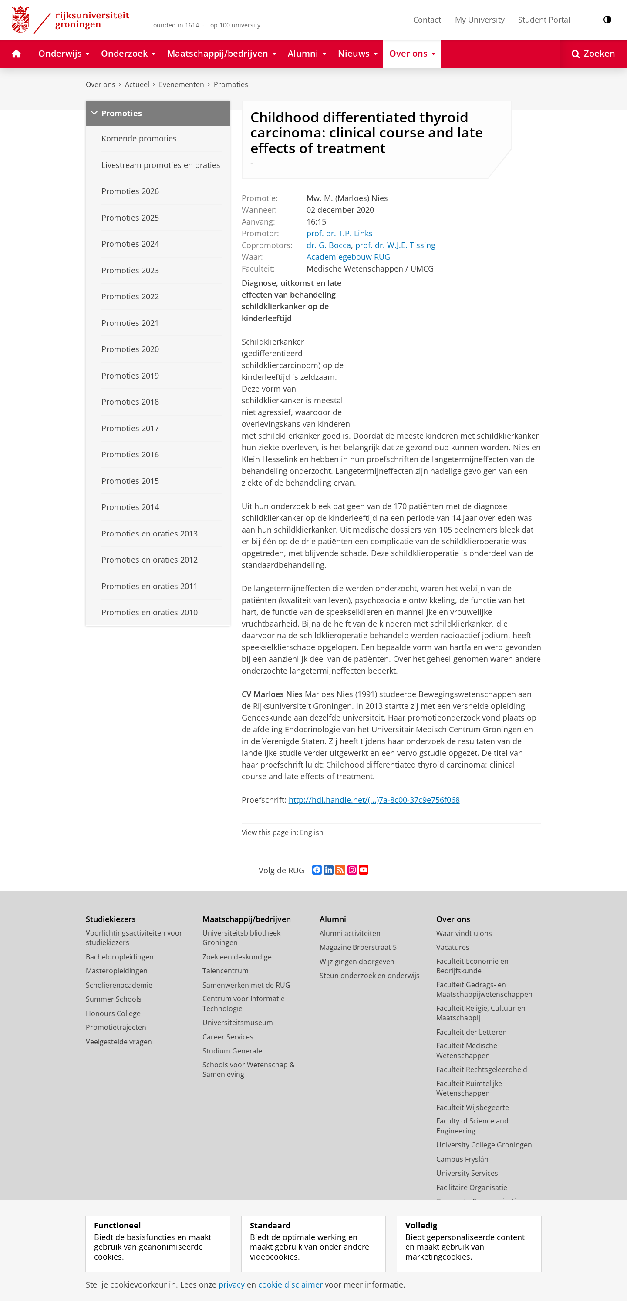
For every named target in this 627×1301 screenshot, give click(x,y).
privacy (232, 1284)
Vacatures (452, 947)
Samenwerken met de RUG (246, 985)
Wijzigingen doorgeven (357, 961)
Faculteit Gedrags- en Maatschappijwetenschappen (484, 989)
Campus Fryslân (462, 1159)
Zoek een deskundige (237, 957)
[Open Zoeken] (593, 54)
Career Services (227, 1037)
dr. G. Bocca (328, 244)
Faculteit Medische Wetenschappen (466, 1050)
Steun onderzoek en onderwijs (370, 975)
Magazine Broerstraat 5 (358, 947)
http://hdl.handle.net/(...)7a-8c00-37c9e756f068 (374, 800)
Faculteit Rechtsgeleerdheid (481, 1069)
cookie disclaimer (290, 1284)
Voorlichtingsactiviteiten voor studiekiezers (134, 938)
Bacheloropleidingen (120, 957)
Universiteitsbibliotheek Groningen (241, 938)
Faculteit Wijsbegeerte (472, 1107)
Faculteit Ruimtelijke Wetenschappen (469, 1088)
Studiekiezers (111, 919)
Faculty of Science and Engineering (472, 1126)
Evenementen (181, 84)
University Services (467, 1173)
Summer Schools (114, 999)
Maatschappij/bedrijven (246, 919)
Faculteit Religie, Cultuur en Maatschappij (481, 1013)
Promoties (231, 84)
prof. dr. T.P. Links (339, 233)
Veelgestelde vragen (119, 1041)
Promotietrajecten (116, 1027)
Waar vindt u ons (464, 933)
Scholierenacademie (119, 985)
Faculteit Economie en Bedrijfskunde (472, 966)
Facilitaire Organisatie (471, 1187)
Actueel (137, 84)
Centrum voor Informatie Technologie (243, 1003)
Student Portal (544, 19)
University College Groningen (484, 1145)
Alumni (333, 919)
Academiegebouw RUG (348, 256)
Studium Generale (232, 1051)
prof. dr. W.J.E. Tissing (395, 244)
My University (480, 19)
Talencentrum (225, 971)
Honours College (113, 1013)
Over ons (100, 84)
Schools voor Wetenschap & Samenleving (248, 1070)
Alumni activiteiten (350, 933)
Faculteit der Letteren (471, 1032)
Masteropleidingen (117, 971)
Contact (427, 19)
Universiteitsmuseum (237, 1022)
